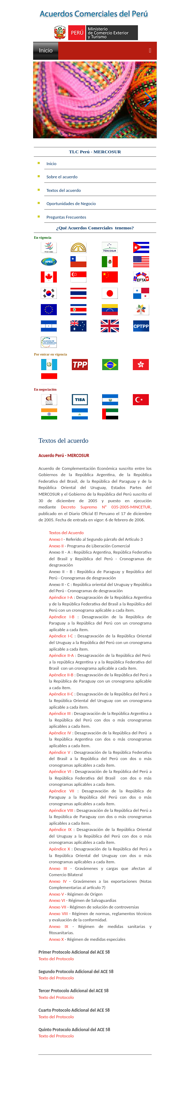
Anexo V (56, 894)
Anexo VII (57, 907)
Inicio (46, 50)
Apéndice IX (60, 829)
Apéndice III (59, 713)
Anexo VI (57, 900)
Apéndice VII (61, 790)
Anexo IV (58, 881)
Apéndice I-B (61, 616)
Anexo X (56, 939)
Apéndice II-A (61, 655)
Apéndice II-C (61, 693)
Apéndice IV (60, 732)
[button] (148, 100)
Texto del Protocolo (56, 958)
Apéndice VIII (61, 810)
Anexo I (55, 539)
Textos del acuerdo (63, 190)
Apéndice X (59, 848)
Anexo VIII (58, 913)
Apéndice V (59, 752)
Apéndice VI (60, 771)
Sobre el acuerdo (61, 176)
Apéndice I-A (61, 597)
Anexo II (56, 545)
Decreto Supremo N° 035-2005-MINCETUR (106, 506)
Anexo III (58, 868)
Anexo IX (58, 926)
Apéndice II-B (61, 674)
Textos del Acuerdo (66, 532)
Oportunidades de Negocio (71, 203)
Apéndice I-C (61, 635)
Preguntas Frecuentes (66, 217)
